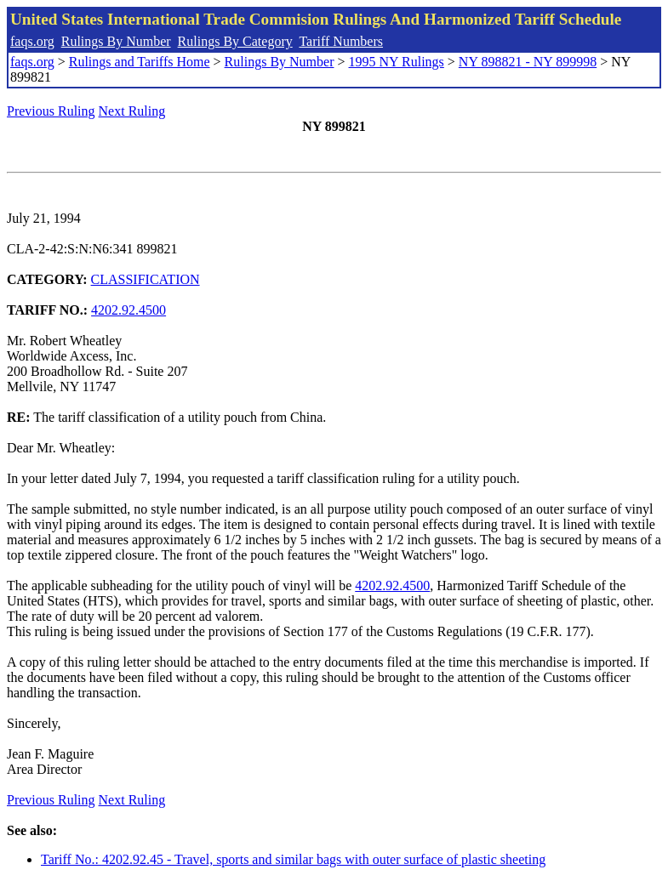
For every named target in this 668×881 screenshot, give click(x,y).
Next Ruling (132, 111)
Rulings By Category (235, 41)
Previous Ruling (51, 111)
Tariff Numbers (341, 41)
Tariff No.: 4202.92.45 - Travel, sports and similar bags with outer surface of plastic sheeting (293, 859)
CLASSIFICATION (145, 279)
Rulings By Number (116, 41)
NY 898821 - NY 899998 (528, 61)
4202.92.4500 (128, 310)
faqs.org (32, 41)
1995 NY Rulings (396, 61)
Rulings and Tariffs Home (139, 61)
